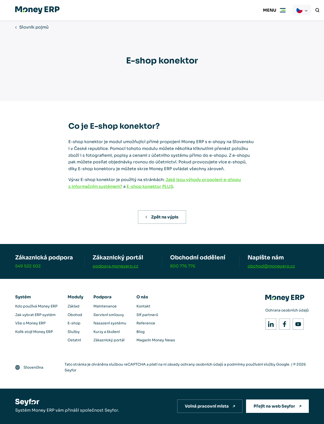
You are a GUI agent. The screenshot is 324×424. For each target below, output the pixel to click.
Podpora (102, 297)
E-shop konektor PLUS (150, 186)
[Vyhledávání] (317, 10)
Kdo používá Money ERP (36, 306)
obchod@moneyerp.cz (271, 266)
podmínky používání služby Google (258, 364)
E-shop (74, 323)
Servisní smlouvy (108, 315)
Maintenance (105, 306)
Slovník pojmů (34, 27)
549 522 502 (28, 266)
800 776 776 (182, 266)
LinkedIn (269, 323)
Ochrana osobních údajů (287, 310)
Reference (145, 323)
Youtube (297, 323)
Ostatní (74, 340)
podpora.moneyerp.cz (115, 266)
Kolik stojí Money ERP (34, 331)
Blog (140, 331)
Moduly (75, 297)
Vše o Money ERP (30, 323)
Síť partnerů (147, 315)
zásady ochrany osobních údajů (195, 364)
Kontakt (143, 306)
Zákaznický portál (109, 340)
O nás (142, 297)
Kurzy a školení (106, 331)
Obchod (75, 315)
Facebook (283, 323)
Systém (23, 297)
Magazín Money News (155, 340)
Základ (73, 306)
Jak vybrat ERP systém (35, 315)
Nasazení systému (109, 323)
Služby (74, 331)
